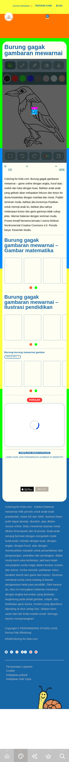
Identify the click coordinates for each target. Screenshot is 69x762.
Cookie (10, 711)
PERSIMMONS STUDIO (35, 644)
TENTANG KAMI (43, 5)
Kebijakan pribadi (16, 715)
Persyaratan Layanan (19, 707)
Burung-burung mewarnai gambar (26, 356)
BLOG (59, 5)
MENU (56, 33)
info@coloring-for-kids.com (21, 654)
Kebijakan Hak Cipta (18, 719)
